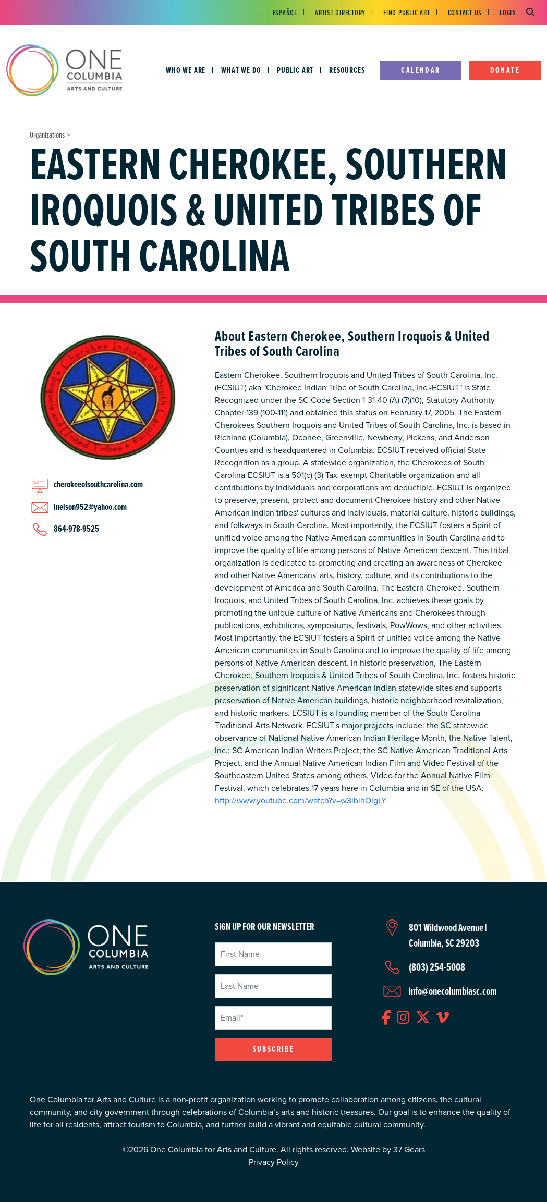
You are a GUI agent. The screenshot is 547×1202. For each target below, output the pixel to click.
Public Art (295, 70)
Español (285, 12)
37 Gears (409, 1150)
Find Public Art (406, 12)
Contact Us (465, 12)
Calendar (420, 70)
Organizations (47, 134)
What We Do (241, 70)
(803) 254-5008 (437, 967)
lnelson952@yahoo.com (90, 506)
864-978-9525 (76, 528)
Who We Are (185, 70)
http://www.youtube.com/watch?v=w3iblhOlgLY (300, 800)
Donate (505, 70)
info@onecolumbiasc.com (453, 991)
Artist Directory (340, 12)
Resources (346, 70)
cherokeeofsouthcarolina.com (98, 484)
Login (508, 12)
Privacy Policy (274, 1162)
